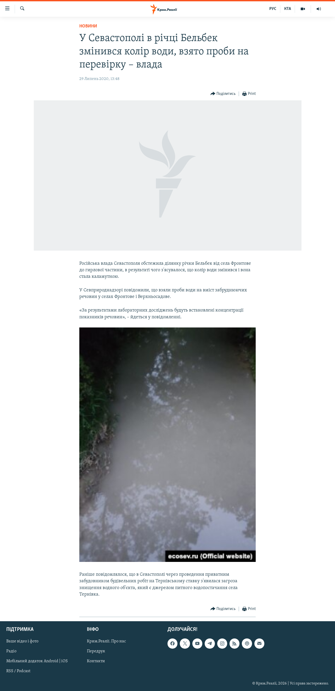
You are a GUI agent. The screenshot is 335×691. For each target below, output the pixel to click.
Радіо (11, 651)
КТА (287, 9)
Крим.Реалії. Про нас (106, 641)
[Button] (223, 93)
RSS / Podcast (18, 671)
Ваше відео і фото (22, 641)
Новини (88, 26)
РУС (272, 9)
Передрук (96, 651)
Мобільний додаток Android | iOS (37, 661)
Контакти (96, 661)
